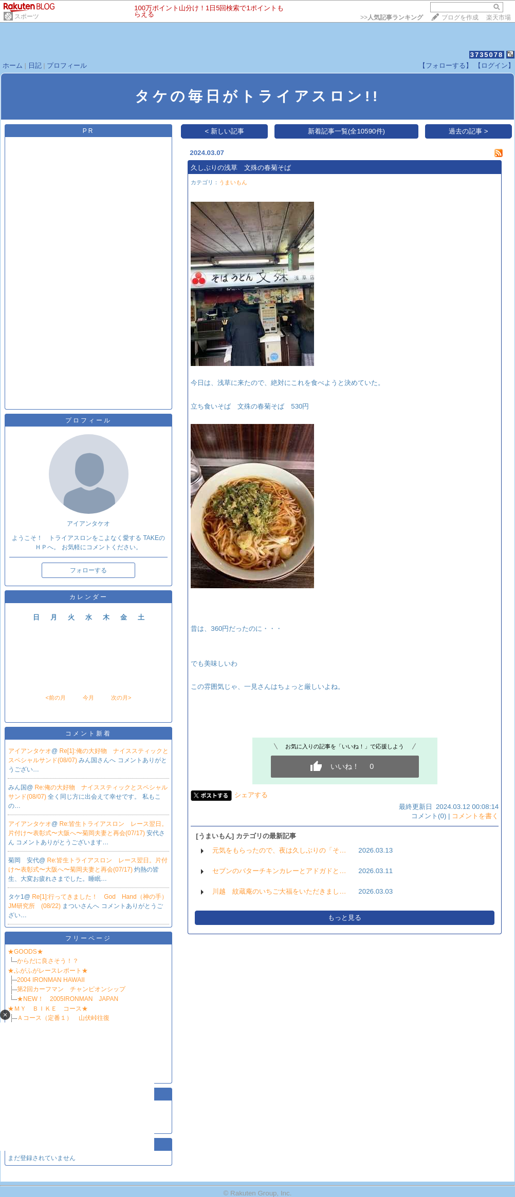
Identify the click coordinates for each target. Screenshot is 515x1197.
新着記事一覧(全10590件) (346, 131)
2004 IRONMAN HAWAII (54, 979)
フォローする (88, 570)
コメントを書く (475, 816)
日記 (35, 65)
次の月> (121, 697)
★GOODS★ (25, 951)
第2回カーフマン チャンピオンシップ (71, 989)
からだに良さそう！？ (48, 960)
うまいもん (233, 182)
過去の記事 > (468, 131)
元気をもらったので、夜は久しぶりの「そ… (279, 850)
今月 (88, 697)
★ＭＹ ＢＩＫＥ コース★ (48, 1008)
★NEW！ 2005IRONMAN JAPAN (70, 998)
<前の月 (55, 697)
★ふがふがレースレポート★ (48, 970)
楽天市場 (498, 17)
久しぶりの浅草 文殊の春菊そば (241, 167)
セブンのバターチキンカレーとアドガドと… (279, 871)
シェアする (251, 795)
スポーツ (26, 16)
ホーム (13, 65)
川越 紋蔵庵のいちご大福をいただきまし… (279, 891)
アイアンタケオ (29, 751)
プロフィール (67, 65)
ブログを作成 (460, 17)
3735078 (487, 55)
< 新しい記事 (225, 131)
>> (391, 17)
